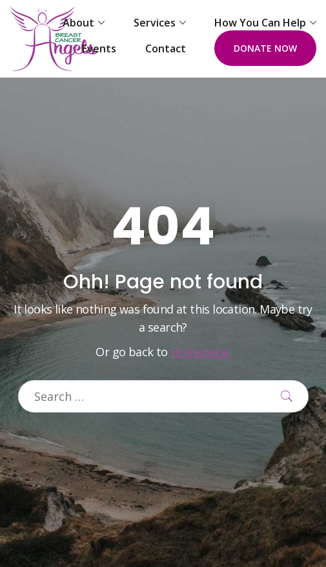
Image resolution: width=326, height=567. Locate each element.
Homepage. (200, 351)
